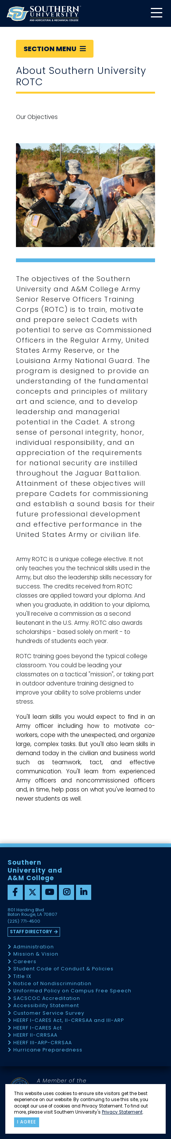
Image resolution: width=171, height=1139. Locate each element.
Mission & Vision (36, 954)
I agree (26, 1122)
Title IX (22, 976)
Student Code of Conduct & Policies (63, 969)
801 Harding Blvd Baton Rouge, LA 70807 (32, 912)
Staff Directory (31, 932)
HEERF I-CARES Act (37, 1028)
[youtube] (49, 892)
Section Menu (55, 48)
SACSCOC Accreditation (46, 998)
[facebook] (15, 892)
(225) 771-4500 (24, 921)
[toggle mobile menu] (156, 13)
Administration (33, 947)
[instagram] (66, 892)
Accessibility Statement (46, 1006)
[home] (44, 13)
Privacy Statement (122, 1112)
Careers (24, 962)
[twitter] (32, 892)
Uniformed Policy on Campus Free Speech (72, 991)
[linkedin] (83, 892)
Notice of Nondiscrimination (52, 984)
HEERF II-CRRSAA (35, 1035)
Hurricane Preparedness (47, 1050)
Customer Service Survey (48, 1013)
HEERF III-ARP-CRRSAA (42, 1043)
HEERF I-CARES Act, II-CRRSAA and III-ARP (68, 1020)
